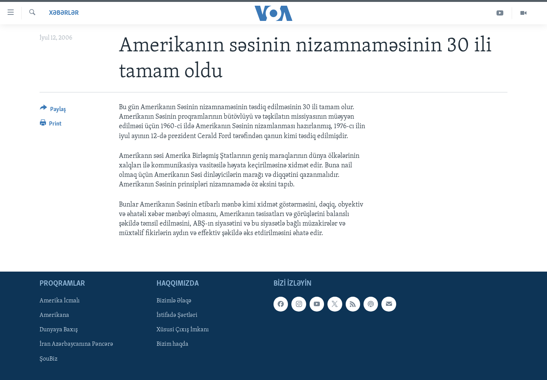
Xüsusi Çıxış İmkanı (183, 330)
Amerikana (54, 316)
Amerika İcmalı (60, 301)
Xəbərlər (64, 13)
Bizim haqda (172, 345)
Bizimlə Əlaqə (174, 301)
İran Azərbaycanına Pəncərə (76, 345)
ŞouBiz (48, 359)
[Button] (53, 110)
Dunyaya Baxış (59, 330)
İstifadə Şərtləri (177, 316)
